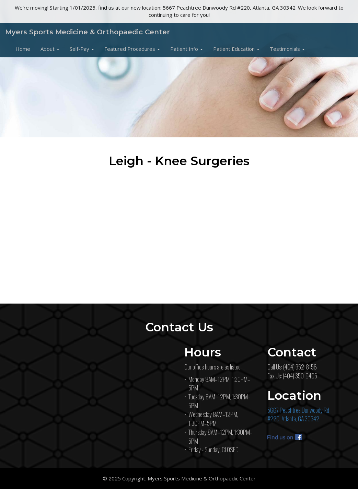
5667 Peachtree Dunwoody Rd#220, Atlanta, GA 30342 (298, 414)
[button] (50, 48)
